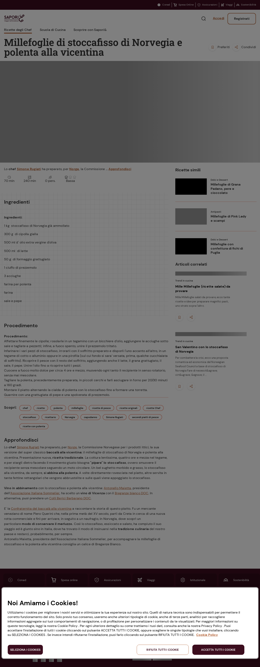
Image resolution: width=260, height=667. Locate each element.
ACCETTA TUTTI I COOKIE (218, 650)
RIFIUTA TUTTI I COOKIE (162, 650)
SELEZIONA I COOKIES (25, 650)
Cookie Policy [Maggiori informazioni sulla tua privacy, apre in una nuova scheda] (207, 635)
